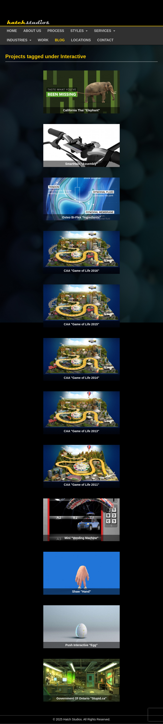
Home (12, 31)
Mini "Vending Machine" (81, 538)
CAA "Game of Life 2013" (81, 431)
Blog (60, 40)
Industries (17, 40)
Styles (77, 31)
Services (102, 31)
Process (56, 31)
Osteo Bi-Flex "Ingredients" (81, 217)
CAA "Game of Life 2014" (81, 377)
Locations (81, 40)
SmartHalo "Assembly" (81, 163)
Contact (105, 40)
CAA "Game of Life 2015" (81, 324)
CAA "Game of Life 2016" (81, 270)
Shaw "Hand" (81, 591)
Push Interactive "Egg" (81, 645)
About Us (32, 31)
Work (43, 40)
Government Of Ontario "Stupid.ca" (81, 698)
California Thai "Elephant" (81, 110)
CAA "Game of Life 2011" (81, 484)
